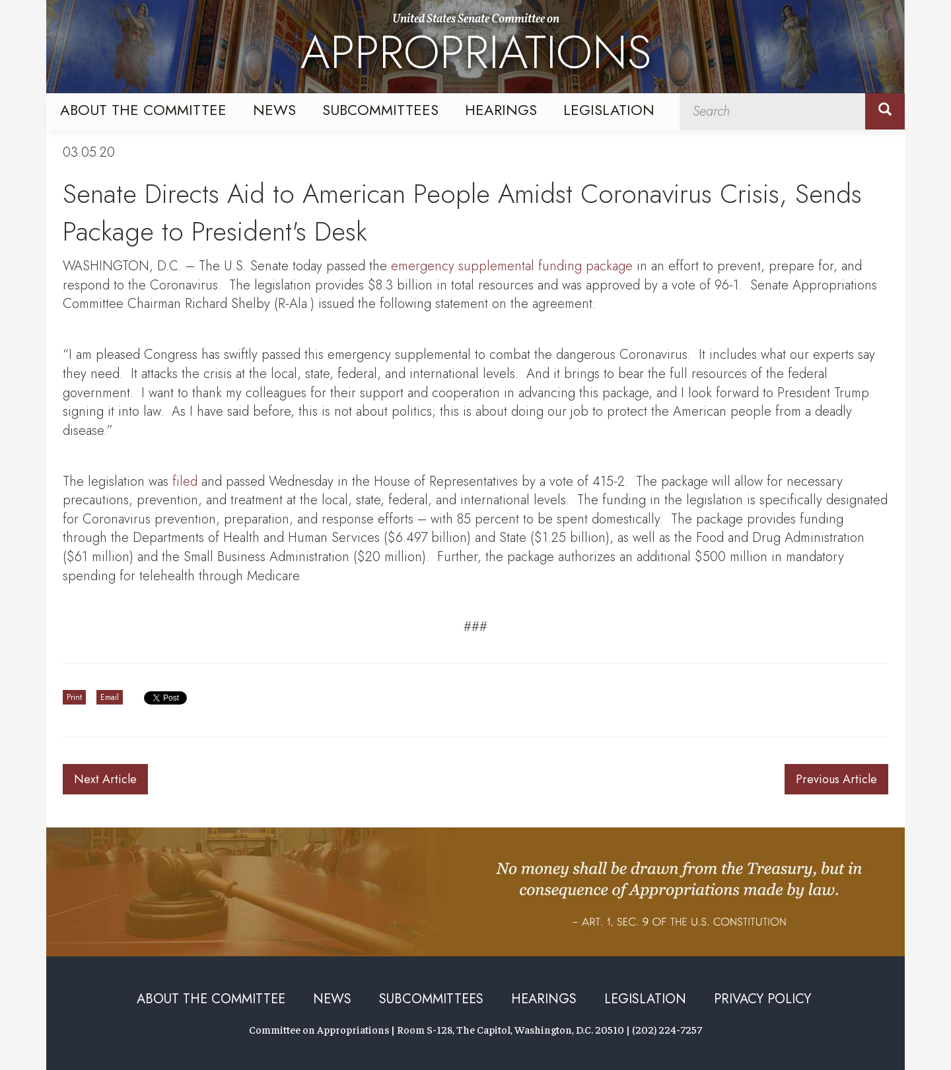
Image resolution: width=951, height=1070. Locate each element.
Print (74, 697)
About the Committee (143, 109)
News (274, 109)
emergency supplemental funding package (512, 266)
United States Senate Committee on (475, 48)
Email (109, 697)
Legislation (608, 109)
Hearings (501, 109)
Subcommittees (380, 109)
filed (184, 481)
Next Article (105, 779)
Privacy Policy (762, 999)
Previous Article (836, 779)
